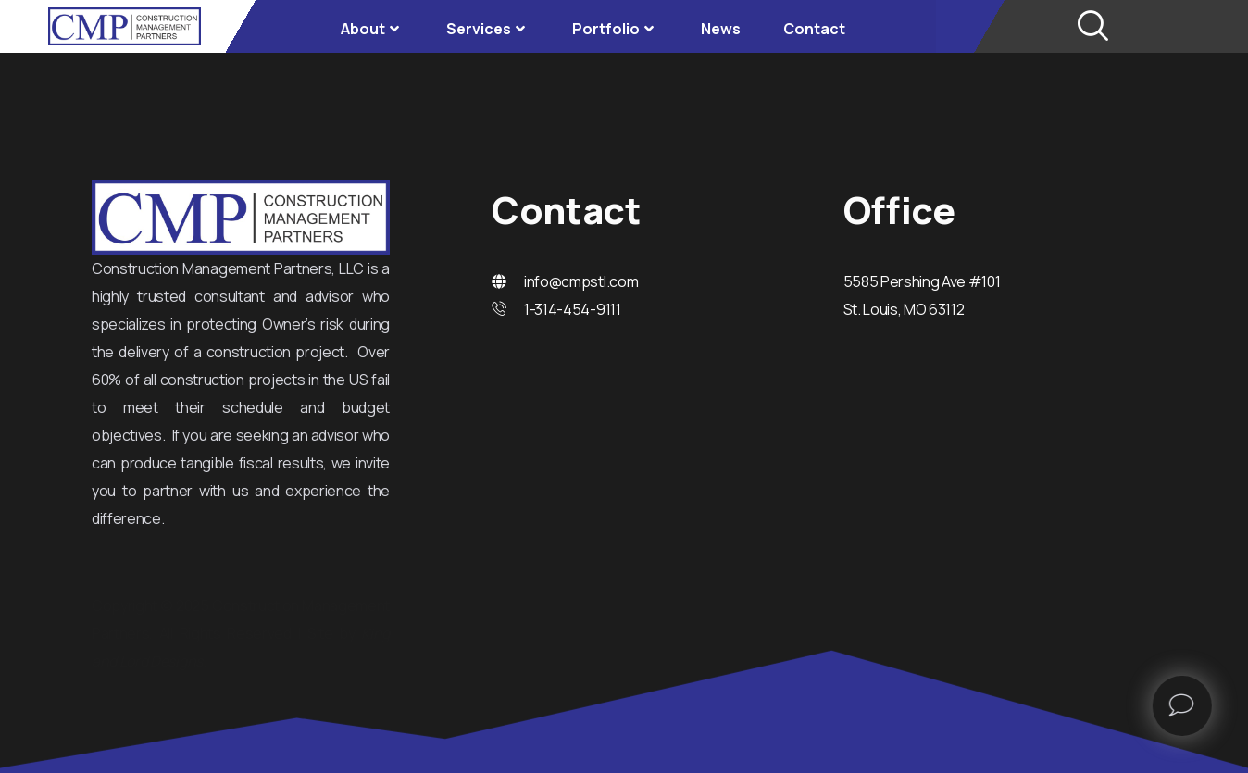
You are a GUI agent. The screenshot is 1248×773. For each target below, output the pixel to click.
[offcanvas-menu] (1212, 702)
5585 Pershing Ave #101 (922, 281)
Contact (814, 29)
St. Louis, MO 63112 (904, 309)
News (721, 29)
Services (488, 29)
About (372, 29)
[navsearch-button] (1091, 26)
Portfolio (615, 29)
